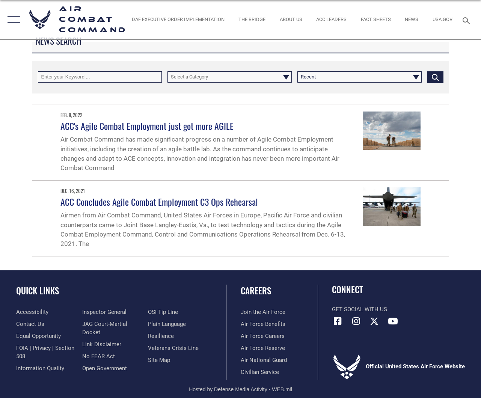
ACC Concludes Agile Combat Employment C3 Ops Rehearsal (159, 201)
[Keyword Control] (100, 77)
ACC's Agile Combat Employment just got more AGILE (147, 126)
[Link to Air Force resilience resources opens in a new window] (161, 336)
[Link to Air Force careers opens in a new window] (263, 336)
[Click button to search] (435, 77)
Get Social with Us (359, 309)
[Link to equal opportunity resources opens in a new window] (38, 336)
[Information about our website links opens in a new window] (101, 344)
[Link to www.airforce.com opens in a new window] (263, 312)
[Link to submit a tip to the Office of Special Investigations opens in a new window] (163, 312)
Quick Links (37, 291)
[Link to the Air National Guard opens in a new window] (264, 360)
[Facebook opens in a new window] (337, 321)
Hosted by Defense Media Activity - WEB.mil (240, 389)
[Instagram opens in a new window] (356, 321)
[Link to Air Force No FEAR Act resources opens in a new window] (98, 356)
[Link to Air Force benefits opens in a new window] (263, 324)
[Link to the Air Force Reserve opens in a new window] (263, 348)
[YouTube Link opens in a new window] (392, 321)
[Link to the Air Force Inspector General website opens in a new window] (104, 312)
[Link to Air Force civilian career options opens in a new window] (260, 372)
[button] (12, 19)
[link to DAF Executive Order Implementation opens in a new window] (177, 20)
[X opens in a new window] (374, 321)
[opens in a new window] (442, 20)
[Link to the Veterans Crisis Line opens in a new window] (173, 348)
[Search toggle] (467, 20)
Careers (256, 291)
